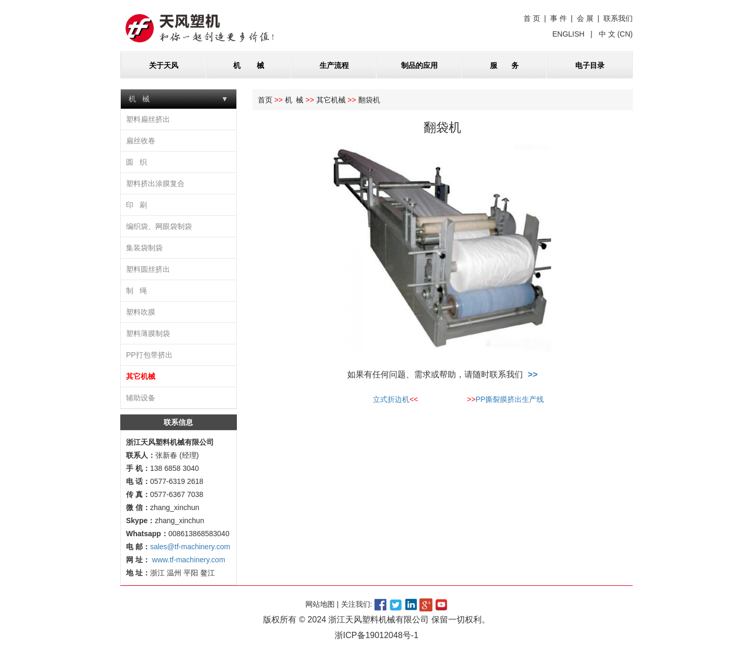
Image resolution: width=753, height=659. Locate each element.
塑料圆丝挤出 (148, 269)
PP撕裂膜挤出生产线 (509, 399)
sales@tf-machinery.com (190, 546)
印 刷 (136, 205)
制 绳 (136, 290)
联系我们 (618, 18)
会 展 (585, 18)
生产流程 (334, 65)
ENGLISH (569, 34)
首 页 (531, 18)
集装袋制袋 (144, 248)
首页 (265, 100)
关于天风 (163, 65)
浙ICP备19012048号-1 (376, 635)
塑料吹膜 (140, 312)
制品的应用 (419, 65)
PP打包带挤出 (149, 355)
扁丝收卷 (140, 140)
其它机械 (140, 376)
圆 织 (136, 162)
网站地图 (320, 604)
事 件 (558, 18)
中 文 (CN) (615, 34)
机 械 (248, 65)
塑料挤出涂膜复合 (155, 183)
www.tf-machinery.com (187, 560)
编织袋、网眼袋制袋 (159, 226)
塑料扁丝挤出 (148, 119)
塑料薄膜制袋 (148, 333)
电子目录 (589, 65)
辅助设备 (140, 398)
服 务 (504, 65)
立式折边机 (391, 399)
